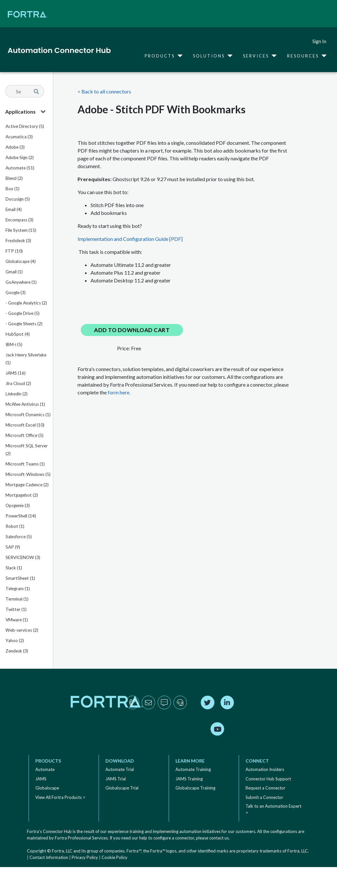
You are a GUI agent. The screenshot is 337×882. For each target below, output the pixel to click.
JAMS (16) (16, 373)
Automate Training (193, 769)
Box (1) (12, 188)
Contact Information (49, 857)
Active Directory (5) (25, 126)
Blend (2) (14, 178)
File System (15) (21, 230)
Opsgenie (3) (18, 505)
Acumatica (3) (19, 136)
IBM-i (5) (14, 344)
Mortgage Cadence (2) (27, 484)
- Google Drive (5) (23, 313)
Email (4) (14, 209)
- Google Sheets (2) (24, 323)
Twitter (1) (16, 609)
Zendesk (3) (17, 650)
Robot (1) (15, 526)
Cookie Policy (114, 857)
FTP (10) (14, 251)
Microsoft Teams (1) (25, 463)
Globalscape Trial (121, 787)
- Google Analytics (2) (26, 302)
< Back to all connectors (104, 91)
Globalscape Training (195, 787)
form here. (119, 392)
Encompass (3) (19, 219)
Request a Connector (265, 787)
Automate (44, 769)
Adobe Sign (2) (20, 157)
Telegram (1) (18, 588)
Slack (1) (14, 567)
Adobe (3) (15, 147)
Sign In (319, 41)
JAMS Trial (115, 778)
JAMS (40, 778)
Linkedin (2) (17, 393)
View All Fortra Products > (60, 797)
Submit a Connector (264, 797)
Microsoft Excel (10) (25, 425)
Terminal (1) (17, 599)
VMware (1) (17, 619)
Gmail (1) (14, 271)
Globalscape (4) (21, 261)
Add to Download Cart (132, 330)
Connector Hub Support (268, 778)
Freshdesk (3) (18, 240)
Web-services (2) (22, 630)
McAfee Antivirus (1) (25, 404)
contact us (219, 837)
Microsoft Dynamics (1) (28, 414)
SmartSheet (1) (20, 578)
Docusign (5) (18, 199)
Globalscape (47, 787)
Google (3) (16, 292)
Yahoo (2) (15, 640)
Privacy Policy (85, 857)
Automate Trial (119, 769)
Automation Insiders (265, 769)
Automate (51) (20, 167)
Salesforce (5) (19, 536)
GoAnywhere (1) (21, 282)
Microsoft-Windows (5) (28, 474)
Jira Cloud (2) (18, 383)
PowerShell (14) (21, 515)
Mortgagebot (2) (22, 495)
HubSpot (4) (18, 334)
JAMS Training (189, 778)
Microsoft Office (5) (24, 435)
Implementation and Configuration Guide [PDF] (130, 239)
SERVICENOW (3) (23, 557)
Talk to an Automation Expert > (273, 809)
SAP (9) (13, 547)
